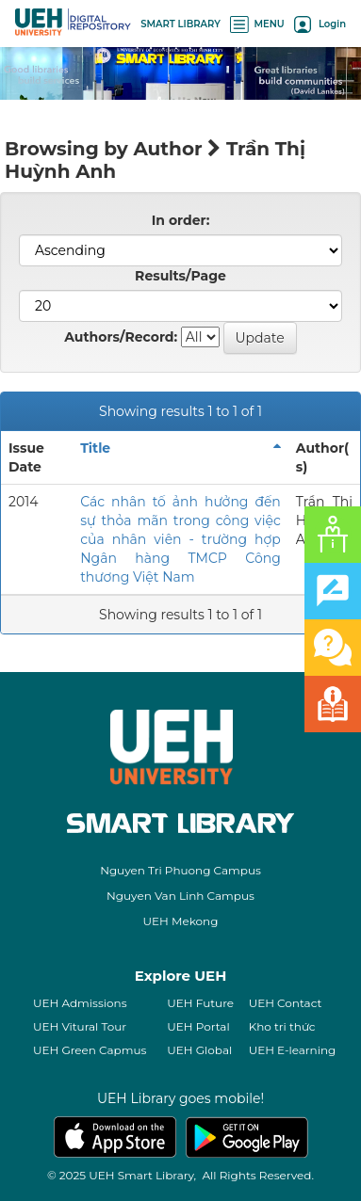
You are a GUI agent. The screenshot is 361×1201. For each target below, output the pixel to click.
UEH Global (199, 1050)
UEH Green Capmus (89, 1050)
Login (320, 24)
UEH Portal (198, 1026)
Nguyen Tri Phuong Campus (180, 870)
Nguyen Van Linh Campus (180, 896)
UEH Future (200, 1003)
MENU (257, 24)
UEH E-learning (292, 1050)
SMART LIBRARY (180, 24)
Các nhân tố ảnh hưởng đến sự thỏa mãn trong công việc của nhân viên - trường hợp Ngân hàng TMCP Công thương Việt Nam (180, 539)
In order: (181, 220)
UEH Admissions (80, 1003)
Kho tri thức (282, 1026)
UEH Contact (285, 1003)
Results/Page (180, 275)
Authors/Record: (120, 336)
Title (95, 448)
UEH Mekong (181, 921)
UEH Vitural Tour (79, 1026)
